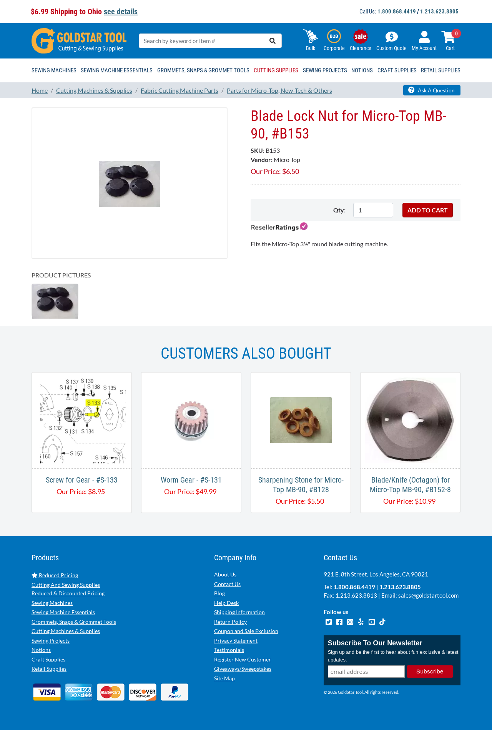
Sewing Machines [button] (54, 70)
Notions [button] (362, 70)
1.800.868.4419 (396, 11)
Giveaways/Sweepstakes (242, 668)
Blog (219, 593)
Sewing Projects (51, 640)
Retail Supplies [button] (440, 70)
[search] (272, 40)
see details (121, 11)
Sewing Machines (52, 603)
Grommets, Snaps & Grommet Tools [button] (203, 70)
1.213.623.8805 (439, 11)
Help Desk (226, 603)
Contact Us (227, 584)
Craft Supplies (48, 659)
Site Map (224, 678)
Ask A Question (431, 90)
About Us (225, 574)
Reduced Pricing (55, 575)
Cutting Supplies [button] (276, 70)
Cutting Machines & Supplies (66, 631)
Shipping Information (239, 612)
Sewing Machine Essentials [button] (117, 70)
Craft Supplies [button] (397, 70)
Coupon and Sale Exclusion (246, 631)
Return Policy (230, 621)
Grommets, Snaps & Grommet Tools (74, 621)
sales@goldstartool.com (428, 595)
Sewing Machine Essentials (63, 612)
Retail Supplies (49, 668)
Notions (41, 649)
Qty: (339, 210)
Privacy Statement (236, 640)
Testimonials (229, 649)
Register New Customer (242, 659)
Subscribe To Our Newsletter (375, 643)
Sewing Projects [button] (325, 70)
